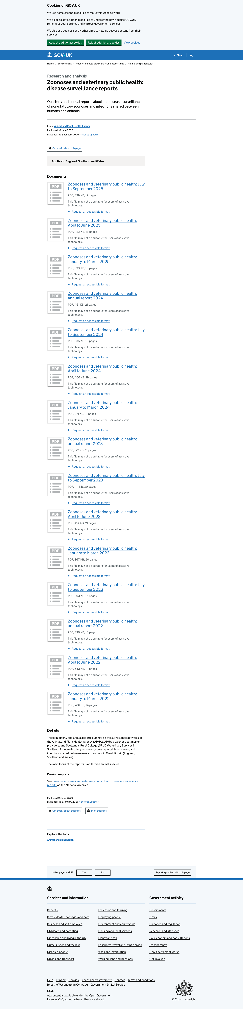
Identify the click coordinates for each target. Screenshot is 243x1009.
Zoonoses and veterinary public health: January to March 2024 (102, 405)
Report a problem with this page (173, 872)
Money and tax (107, 938)
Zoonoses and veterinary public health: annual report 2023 (102, 441)
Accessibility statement (97, 980)
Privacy (61, 980)
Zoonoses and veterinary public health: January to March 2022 (102, 696)
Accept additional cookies (65, 42)
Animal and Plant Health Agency (72, 126)
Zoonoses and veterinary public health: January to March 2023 (102, 550)
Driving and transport (60, 959)
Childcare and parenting (62, 931)
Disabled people (57, 952)
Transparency (158, 945)
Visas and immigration (112, 952)
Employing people (109, 917)
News (153, 917)
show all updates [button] (89, 801)
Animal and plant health (140, 63)
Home (50, 63)
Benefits (52, 910)
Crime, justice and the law (63, 945)
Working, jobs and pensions (115, 959)
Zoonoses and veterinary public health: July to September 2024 (106, 332)
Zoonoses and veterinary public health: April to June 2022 (102, 660)
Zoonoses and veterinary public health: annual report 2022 (102, 623)
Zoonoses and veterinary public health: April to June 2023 (102, 514)
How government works (164, 952)
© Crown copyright (184, 999)
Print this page (99, 810)
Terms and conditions (141, 980)
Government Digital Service (108, 984)
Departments (157, 910)
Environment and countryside (116, 924)
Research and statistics (164, 931)
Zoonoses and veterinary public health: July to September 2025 (106, 186)
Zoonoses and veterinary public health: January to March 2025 (102, 259)
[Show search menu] (191, 55)
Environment (65, 63)
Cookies (73, 980)
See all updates (90, 134)
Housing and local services (115, 931)
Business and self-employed (64, 924)
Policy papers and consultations (169, 938)
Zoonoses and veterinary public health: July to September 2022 (106, 587)
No (106, 872)
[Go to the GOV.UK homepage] (59, 55)
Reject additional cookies (104, 42)
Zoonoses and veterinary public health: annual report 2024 (102, 295)
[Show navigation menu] (178, 55)
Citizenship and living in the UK (66, 938)
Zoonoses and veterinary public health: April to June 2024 (102, 368)
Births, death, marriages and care (68, 917)
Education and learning (112, 910)
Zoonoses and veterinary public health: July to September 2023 (106, 478)
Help (50, 980)
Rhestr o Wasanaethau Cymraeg (67, 984)
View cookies (132, 42)
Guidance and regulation (164, 924)
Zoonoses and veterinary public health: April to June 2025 (102, 223)
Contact (120, 980)
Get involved (157, 959)
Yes (87, 872)
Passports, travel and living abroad (120, 945)
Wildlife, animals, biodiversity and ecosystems (99, 63)
